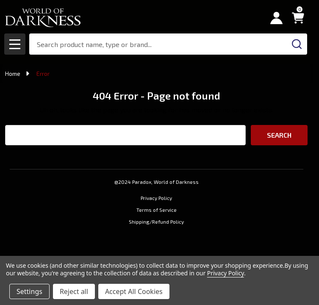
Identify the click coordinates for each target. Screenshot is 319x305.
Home (12, 73)
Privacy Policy (156, 198)
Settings (29, 291)
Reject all (74, 291)
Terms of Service (156, 210)
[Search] (296, 44)
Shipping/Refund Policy (156, 222)
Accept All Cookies (134, 291)
